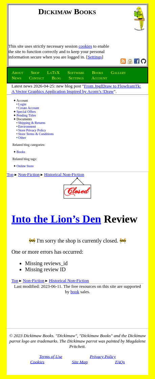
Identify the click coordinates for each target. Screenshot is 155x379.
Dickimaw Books (67, 11)
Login (22, 104)
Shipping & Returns (31, 123)
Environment (27, 126)
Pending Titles (26, 115)
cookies (85, 46)
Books (21, 152)
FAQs (120, 361)
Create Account (28, 108)
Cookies (37, 361)
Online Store (25, 166)
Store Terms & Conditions (36, 134)
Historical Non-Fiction (64, 174)
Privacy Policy (103, 356)
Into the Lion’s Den (56, 219)
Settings (95, 56)
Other (22, 138)
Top (10, 174)
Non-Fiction (29, 174)
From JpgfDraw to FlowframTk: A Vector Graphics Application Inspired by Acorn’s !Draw (76, 88)
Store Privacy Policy (32, 130)
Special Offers (26, 111)
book (74, 291)
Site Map (80, 361)
